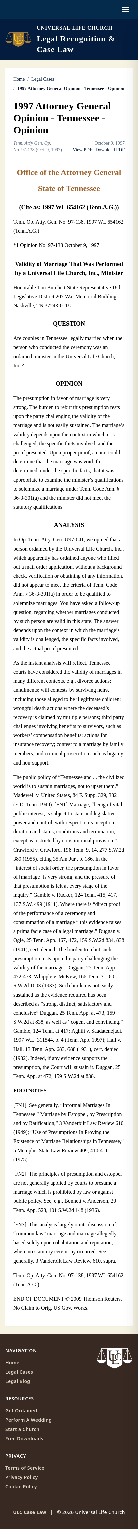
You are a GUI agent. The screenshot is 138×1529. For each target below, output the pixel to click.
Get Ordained (21, 1410)
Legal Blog (17, 1381)
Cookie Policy (21, 1486)
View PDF (82, 149)
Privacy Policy (21, 1477)
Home (19, 79)
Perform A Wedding (28, 1420)
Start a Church (22, 1429)
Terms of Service (24, 1468)
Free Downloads (24, 1438)
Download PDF (110, 149)
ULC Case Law (29, 1512)
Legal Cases (42, 79)
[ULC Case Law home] (69, 39)
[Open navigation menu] (125, 9)
